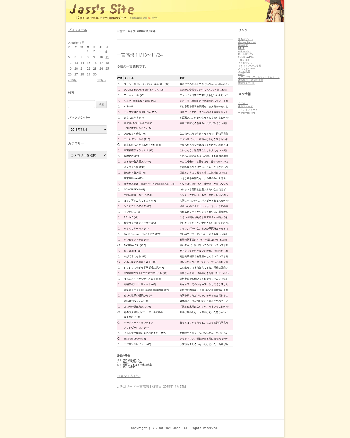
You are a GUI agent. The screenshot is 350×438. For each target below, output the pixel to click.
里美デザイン (245, 39)
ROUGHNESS (245, 54)
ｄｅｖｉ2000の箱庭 (249, 65)
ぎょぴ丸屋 (244, 71)
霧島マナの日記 (246, 83)
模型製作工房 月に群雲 (250, 80)
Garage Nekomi (247, 42)
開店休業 (243, 45)
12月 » (101, 80)
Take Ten (243, 59)
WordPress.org (246, 112)
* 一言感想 (141, 386)
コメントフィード (248, 109)
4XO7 (241, 74)
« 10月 (72, 80)
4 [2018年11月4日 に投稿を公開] (106, 51)
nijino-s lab (244, 51)
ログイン (243, 103)
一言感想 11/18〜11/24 (140, 55)
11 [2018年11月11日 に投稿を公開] (107, 57)
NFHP (241, 48)
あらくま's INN (246, 68)
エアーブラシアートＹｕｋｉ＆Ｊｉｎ (259, 77)
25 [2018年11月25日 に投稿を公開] (107, 68)
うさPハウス (245, 62)
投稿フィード (245, 106)
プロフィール (77, 30)
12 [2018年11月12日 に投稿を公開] (69, 62)
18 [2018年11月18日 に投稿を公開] (107, 62)
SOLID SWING (246, 56)
